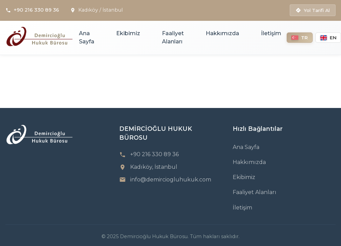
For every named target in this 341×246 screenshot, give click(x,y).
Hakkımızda (222, 33)
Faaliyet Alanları (173, 37)
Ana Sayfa (86, 37)
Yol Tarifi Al (313, 10)
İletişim (271, 33)
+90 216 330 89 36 (36, 10)
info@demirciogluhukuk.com (170, 179)
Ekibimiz (128, 33)
